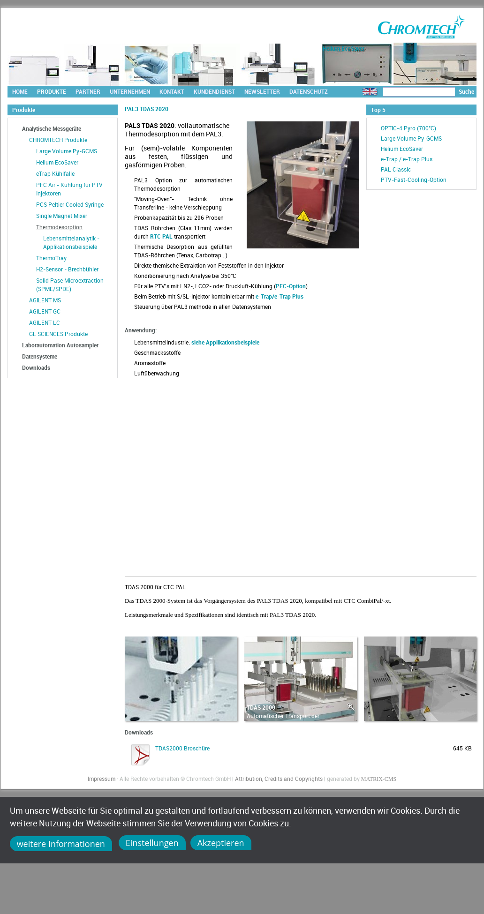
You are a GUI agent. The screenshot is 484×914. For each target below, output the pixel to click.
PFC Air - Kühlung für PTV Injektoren (69, 189)
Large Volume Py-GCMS (66, 151)
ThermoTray (51, 258)
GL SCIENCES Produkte (58, 333)
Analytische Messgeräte (51, 128)
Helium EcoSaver (57, 162)
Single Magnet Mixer (61, 215)
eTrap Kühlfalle (55, 173)
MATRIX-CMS (378, 779)
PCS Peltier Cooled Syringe (70, 204)
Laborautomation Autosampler (60, 345)
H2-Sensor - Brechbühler (67, 269)
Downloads (36, 367)
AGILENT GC (44, 311)
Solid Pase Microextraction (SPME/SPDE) (70, 284)
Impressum (101, 778)
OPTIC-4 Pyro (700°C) (408, 128)
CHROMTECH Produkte (58, 139)
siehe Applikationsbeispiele (225, 342)
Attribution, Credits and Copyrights (279, 778)
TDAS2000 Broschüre (182, 748)
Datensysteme (39, 356)
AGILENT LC (44, 322)
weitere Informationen (61, 843)
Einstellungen (152, 842)
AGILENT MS (45, 300)
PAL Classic (396, 169)
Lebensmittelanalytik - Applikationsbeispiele (71, 242)
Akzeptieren (220, 842)
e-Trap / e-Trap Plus (406, 159)
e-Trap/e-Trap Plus (279, 296)
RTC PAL (161, 236)
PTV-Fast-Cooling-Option (413, 179)
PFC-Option (291, 286)
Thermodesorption (59, 227)
